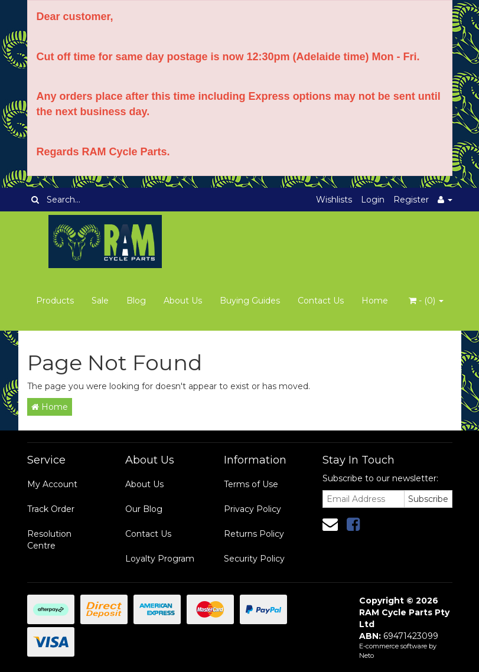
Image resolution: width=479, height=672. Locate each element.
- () (426, 300)
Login (372, 199)
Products (55, 300)
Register (411, 199)
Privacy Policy (252, 509)
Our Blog (143, 509)
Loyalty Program (159, 558)
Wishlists (334, 199)
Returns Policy (254, 534)
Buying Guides (250, 300)
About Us (183, 300)
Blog (136, 300)
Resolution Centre (49, 540)
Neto (366, 655)
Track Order (50, 509)
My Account (52, 484)
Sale (100, 300)
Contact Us (321, 300)
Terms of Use (251, 484)
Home (374, 300)
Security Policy (254, 558)
